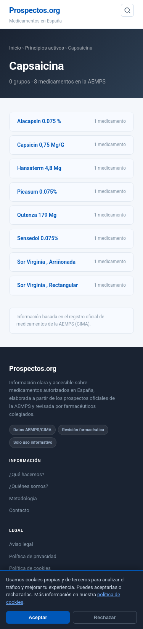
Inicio (15, 48)
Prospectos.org (34, 10)
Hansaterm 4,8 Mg (39, 168)
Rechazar (105, 617)
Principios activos (44, 48)
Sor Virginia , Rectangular (47, 285)
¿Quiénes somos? (28, 486)
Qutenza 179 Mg (36, 215)
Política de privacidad (32, 556)
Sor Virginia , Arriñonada (46, 262)
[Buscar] (127, 10)
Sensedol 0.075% (37, 238)
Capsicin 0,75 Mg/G (40, 145)
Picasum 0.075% (37, 192)
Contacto (19, 510)
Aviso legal (21, 544)
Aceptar (38, 617)
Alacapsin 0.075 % (39, 121)
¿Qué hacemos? (26, 474)
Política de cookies (30, 568)
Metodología (23, 498)
